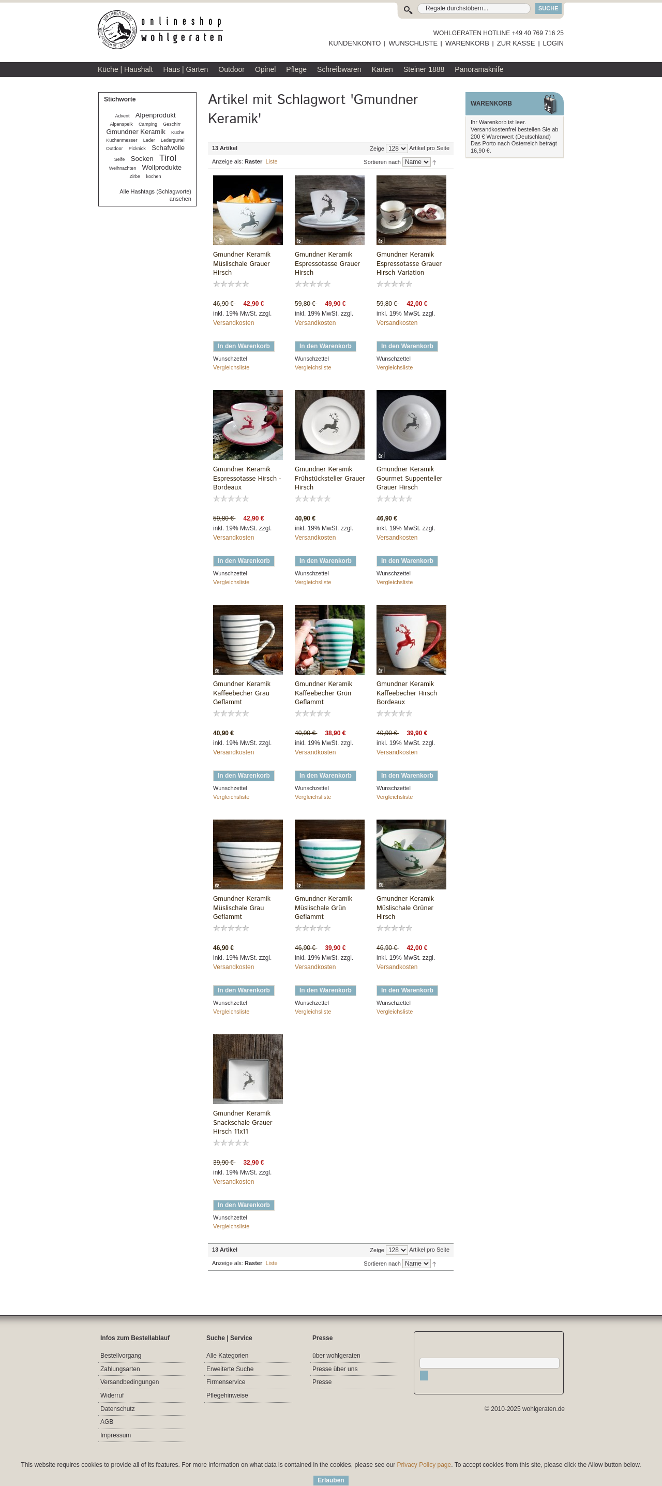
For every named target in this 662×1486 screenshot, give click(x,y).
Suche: (410, 8)
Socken (142, 158)
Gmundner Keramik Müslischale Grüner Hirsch (405, 908)
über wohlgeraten (336, 1355)
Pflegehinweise (227, 1395)
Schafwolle (168, 148)
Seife (119, 159)
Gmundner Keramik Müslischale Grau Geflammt (241, 908)
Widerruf (112, 1395)
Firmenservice (225, 1382)
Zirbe (135, 176)
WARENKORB (467, 43)
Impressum (115, 1435)
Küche (178, 132)
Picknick (137, 148)
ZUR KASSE (516, 43)
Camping (148, 124)
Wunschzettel (230, 358)
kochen (153, 176)
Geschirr (171, 124)
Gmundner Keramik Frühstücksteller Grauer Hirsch (330, 479)
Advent (122, 115)
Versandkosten (233, 322)
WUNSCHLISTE (413, 43)
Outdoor (114, 148)
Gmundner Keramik (135, 132)
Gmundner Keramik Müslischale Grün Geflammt (323, 908)
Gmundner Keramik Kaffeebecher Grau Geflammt (241, 693)
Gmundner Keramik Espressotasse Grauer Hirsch (327, 264)
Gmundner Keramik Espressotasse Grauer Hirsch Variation (409, 264)
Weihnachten (122, 168)
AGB (106, 1421)
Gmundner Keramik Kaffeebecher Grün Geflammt (323, 693)
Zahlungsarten (120, 1369)
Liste (271, 161)
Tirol (167, 158)
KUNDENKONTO (355, 43)
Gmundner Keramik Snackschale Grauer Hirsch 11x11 (243, 1123)
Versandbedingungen (129, 1382)
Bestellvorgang (120, 1355)
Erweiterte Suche (229, 1369)
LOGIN (553, 43)
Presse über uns (334, 1369)
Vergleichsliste (231, 367)
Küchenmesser (121, 140)
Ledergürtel (173, 140)
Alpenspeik (121, 124)
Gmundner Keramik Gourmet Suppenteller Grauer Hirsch (409, 479)
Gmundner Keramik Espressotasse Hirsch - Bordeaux (247, 479)
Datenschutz (117, 1409)
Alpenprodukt (156, 115)
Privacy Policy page (424, 1464)
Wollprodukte (162, 167)
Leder (149, 140)
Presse (322, 1382)
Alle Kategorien (227, 1355)
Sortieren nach (382, 162)
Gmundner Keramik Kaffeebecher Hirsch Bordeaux (407, 693)
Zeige (377, 148)
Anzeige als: (227, 161)
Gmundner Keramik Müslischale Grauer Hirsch (241, 264)
